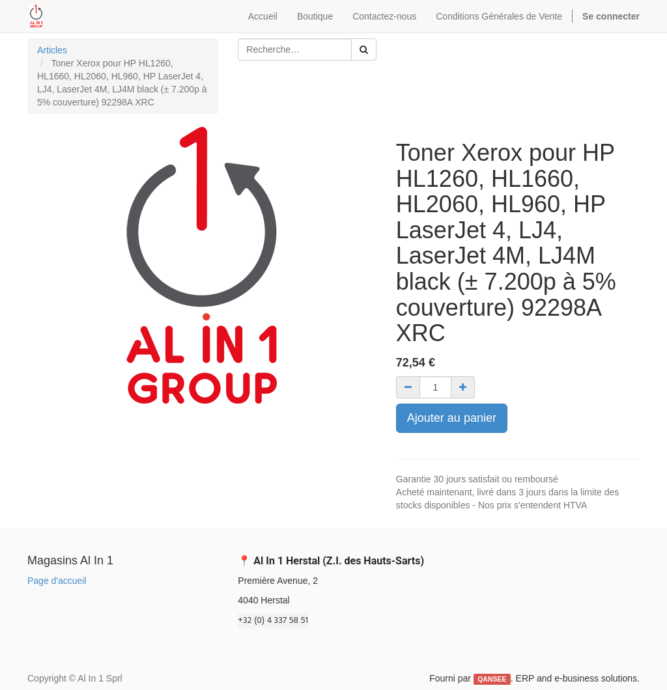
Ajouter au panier (451, 417)
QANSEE (491, 679)
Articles (52, 50)
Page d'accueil (57, 580)
